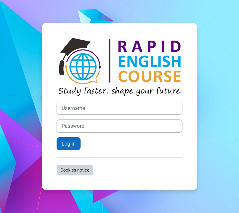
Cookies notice (74, 170)
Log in (69, 144)
